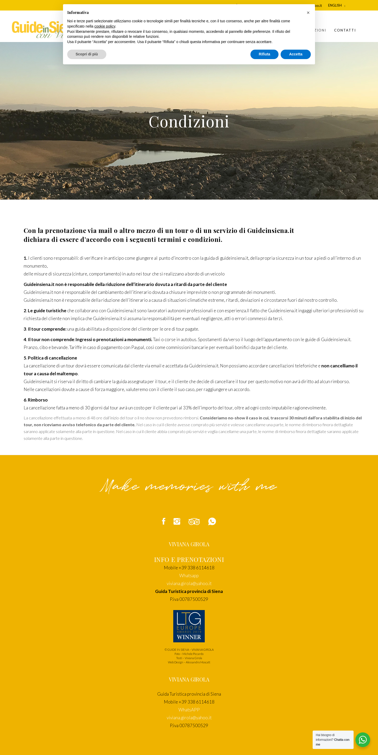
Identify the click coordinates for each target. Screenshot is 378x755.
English (335, 5)
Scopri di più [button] (87, 54)
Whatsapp (189, 575)
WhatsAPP (189, 709)
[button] (308, 12)
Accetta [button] (295, 54)
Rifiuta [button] (264, 54)
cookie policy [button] (104, 26)
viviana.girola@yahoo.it (189, 583)
